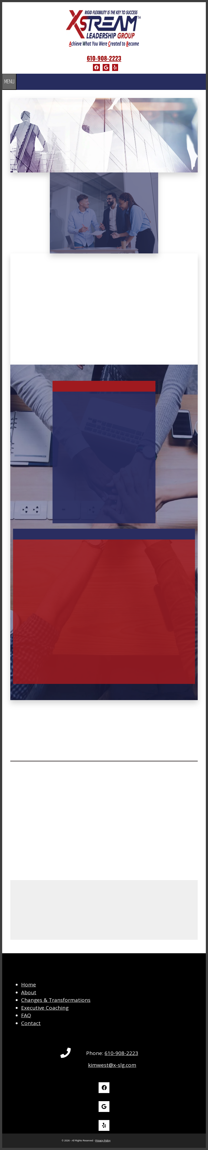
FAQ (26, 1015)
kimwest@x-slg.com (112, 1064)
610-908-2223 (104, 58)
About (28, 992)
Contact (31, 1023)
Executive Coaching (45, 1007)
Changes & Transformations (55, 999)
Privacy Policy (102, 1140)
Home (28, 984)
